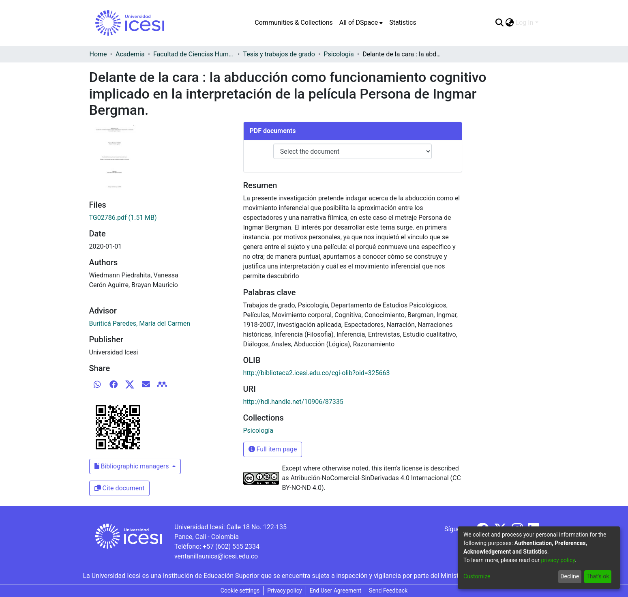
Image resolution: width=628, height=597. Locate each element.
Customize (476, 576)
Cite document (119, 488)
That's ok (597, 576)
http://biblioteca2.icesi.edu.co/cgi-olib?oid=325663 (316, 373)
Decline (569, 576)
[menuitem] (361, 23)
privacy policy (558, 560)
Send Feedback (388, 590)
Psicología (339, 54)
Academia (130, 54)
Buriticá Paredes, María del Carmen (140, 323)
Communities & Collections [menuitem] (293, 22)
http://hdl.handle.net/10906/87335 (293, 402)
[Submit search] (500, 23)
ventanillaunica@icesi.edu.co (216, 556)
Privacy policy (284, 590)
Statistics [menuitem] (402, 22)
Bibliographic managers (132, 466)
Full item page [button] (273, 449)
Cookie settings (240, 590)
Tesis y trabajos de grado (279, 54)
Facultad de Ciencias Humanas (193, 54)
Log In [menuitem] (525, 22)
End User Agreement (335, 590)
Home (98, 54)
